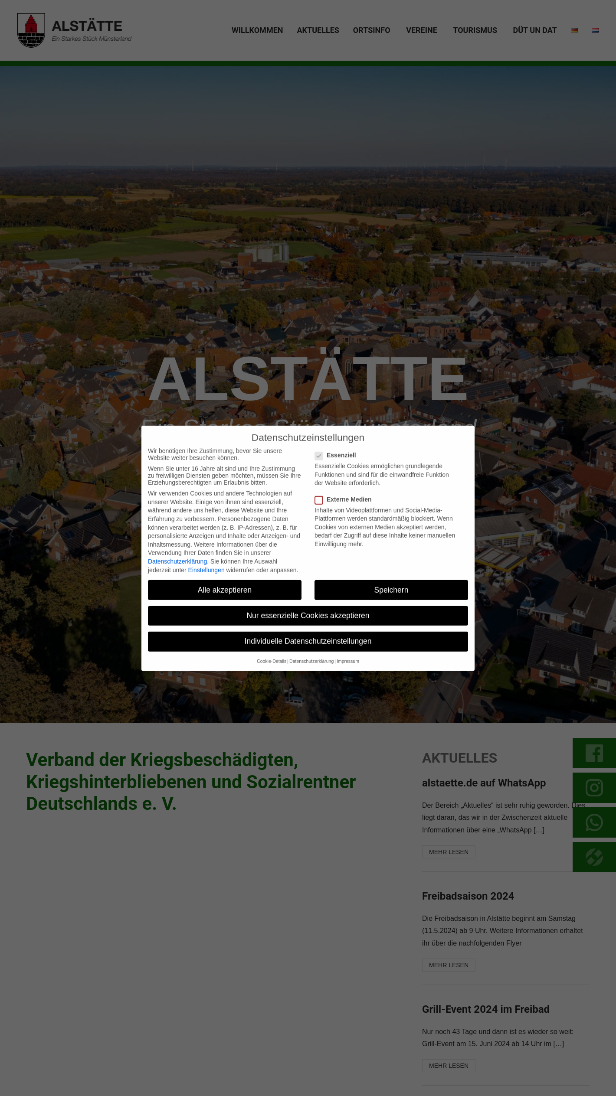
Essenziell (339, 467)
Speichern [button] (391, 602)
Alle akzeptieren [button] (225, 602)
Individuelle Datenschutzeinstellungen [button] (308, 653)
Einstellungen (206, 582)
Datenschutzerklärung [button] (311, 673)
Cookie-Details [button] (271, 673)
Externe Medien (347, 511)
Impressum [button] (348, 673)
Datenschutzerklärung (177, 573)
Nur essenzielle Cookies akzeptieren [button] (307, 627)
